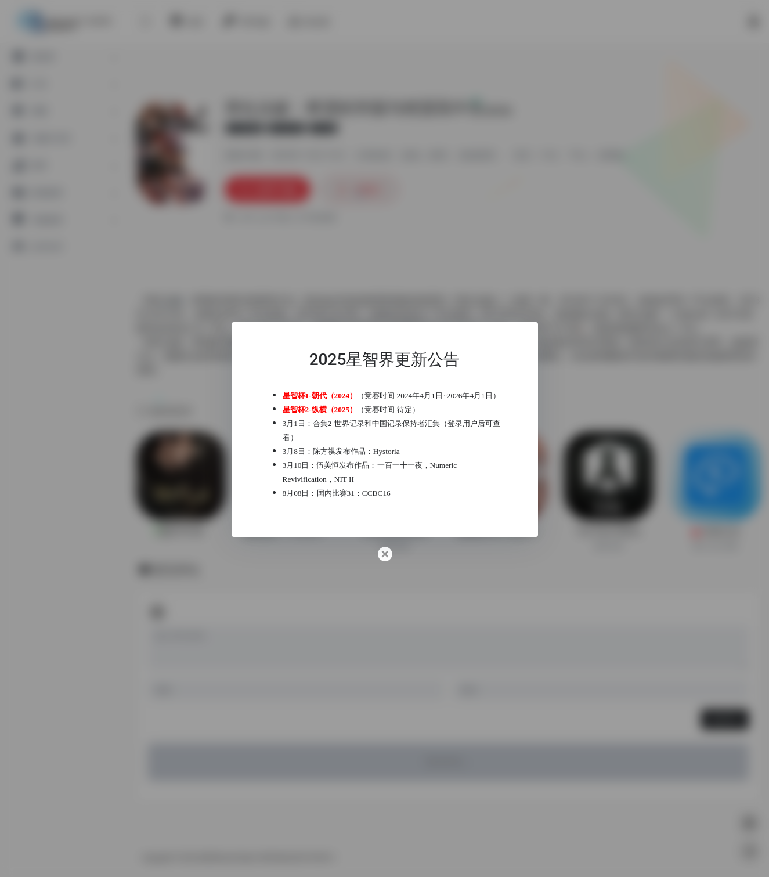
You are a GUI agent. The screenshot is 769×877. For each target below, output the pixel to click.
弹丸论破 (474, 300)
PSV (231, 314)
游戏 (410, 155)
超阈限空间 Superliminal (501, 531)
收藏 (360, 189)
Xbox (658, 328)
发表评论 (725, 719)
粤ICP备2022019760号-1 (298, 858)
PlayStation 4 (173, 328)
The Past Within (608, 531)
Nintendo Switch (448, 328)
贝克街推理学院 (394, 531)
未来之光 (716, 531)
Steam (411, 314)
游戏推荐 (476, 155)
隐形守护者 (181, 531)
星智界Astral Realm (228, 858)
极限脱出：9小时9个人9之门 (288, 531)
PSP (674, 300)
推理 (437, 155)
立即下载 (267, 189)
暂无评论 (176, 570)
